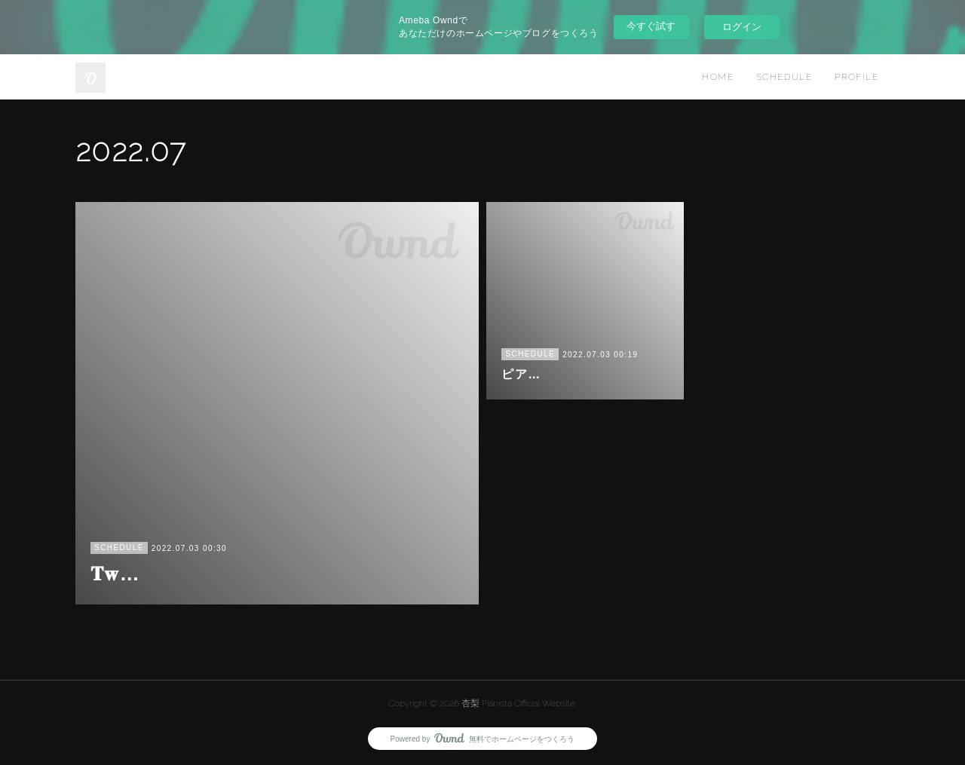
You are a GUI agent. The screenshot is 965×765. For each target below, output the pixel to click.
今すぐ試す (651, 26)
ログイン (741, 26)
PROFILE (856, 77)
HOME (718, 77)
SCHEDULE (784, 77)
